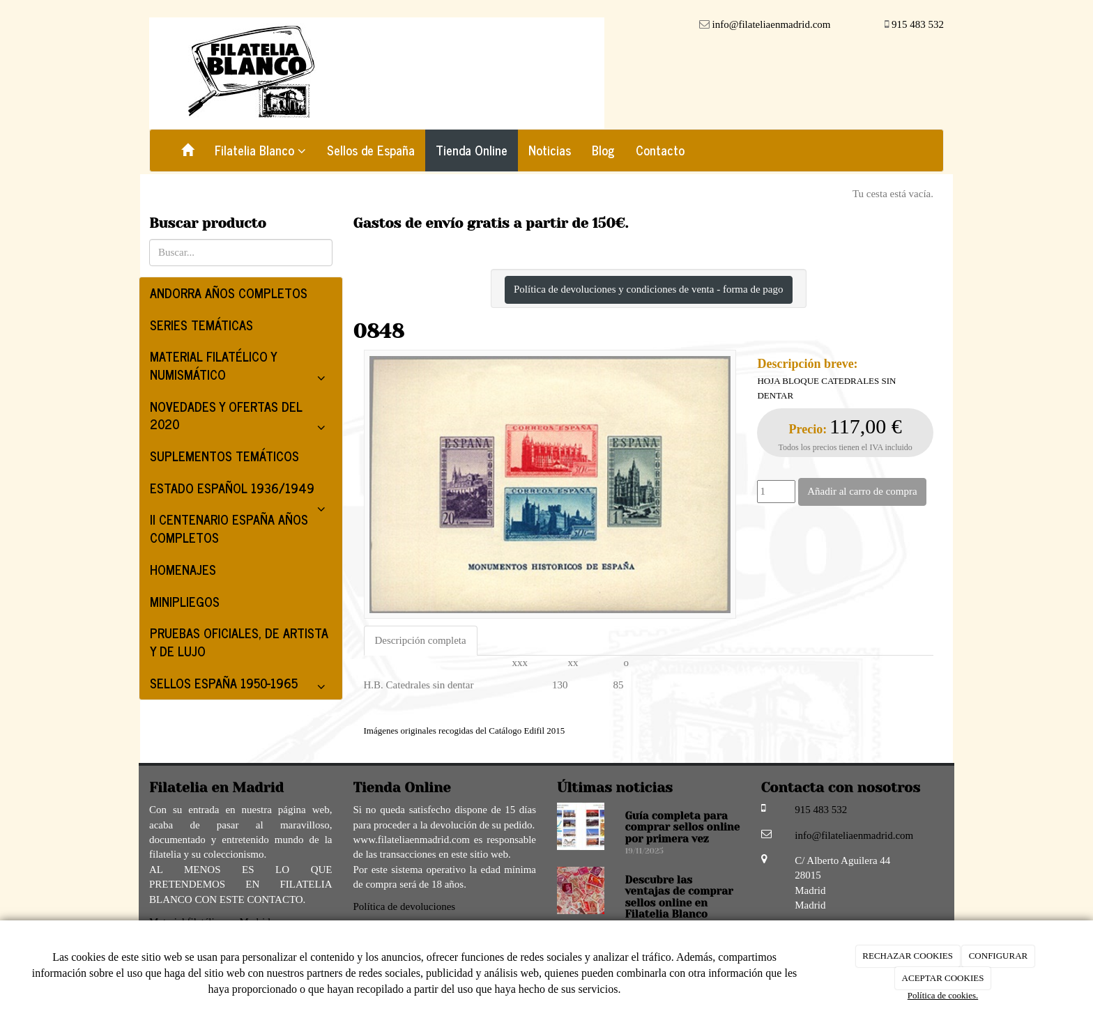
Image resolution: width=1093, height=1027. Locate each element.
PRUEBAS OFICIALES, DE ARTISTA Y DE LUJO (239, 641)
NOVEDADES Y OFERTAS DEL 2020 (241, 418)
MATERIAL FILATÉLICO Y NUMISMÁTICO (241, 368)
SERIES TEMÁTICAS (201, 324)
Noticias (549, 149)
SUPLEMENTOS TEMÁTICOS (224, 455)
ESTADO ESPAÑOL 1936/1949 (241, 490)
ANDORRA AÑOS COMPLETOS (228, 292)
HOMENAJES (183, 569)
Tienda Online (471, 149)
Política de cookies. (943, 995)
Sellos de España (371, 149)
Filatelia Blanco (260, 149)
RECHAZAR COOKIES (907, 955)
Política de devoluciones (404, 906)
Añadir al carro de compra (862, 491)
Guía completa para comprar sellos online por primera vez (682, 827)
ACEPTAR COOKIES (943, 978)
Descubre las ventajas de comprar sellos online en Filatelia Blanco (679, 897)
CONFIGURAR (998, 955)
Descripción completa (420, 640)
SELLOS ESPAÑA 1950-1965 (241, 686)
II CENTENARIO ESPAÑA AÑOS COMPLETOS (229, 528)
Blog (603, 149)
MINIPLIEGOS (185, 601)
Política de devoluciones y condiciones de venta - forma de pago (649, 289)
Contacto (660, 149)
